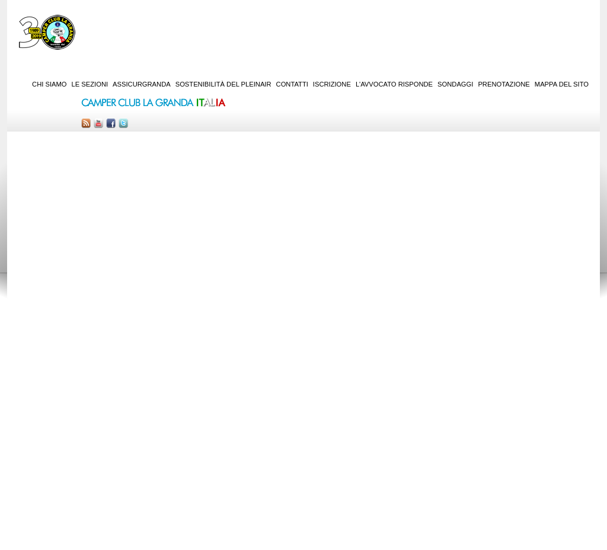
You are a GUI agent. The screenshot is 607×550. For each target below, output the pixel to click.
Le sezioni (90, 84)
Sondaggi (455, 84)
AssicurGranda (142, 84)
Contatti (292, 84)
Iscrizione (332, 84)
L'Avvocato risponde (394, 84)
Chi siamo (49, 84)
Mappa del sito (562, 84)
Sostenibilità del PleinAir (223, 84)
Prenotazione (503, 84)
